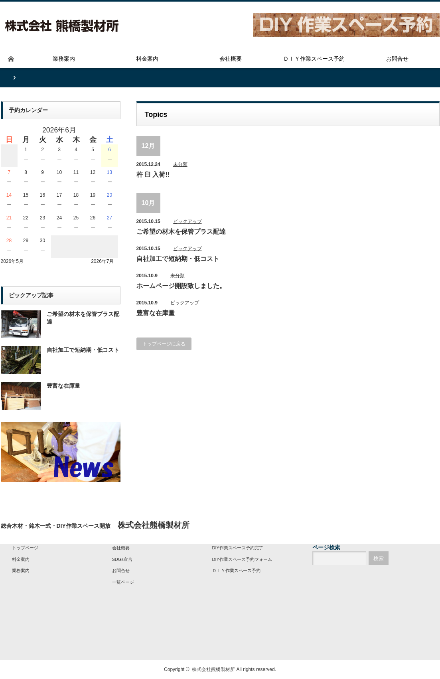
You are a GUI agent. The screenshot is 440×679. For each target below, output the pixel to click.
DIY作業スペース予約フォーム (242, 559)
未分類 (180, 164)
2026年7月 (102, 261)
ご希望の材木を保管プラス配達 (181, 231)
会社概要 (121, 547)
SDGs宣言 (122, 559)
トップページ (25, 547)
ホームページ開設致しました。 (181, 285)
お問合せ (121, 570)
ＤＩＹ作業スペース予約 (236, 570)
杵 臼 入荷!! (153, 174)
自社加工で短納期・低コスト (177, 258)
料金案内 (21, 559)
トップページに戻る (163, 344)
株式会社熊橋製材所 (213, 669)
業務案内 (21, 570)
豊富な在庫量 (155, 313)
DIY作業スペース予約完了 (237, 547)
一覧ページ (123, 582)
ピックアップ (187, 221)
